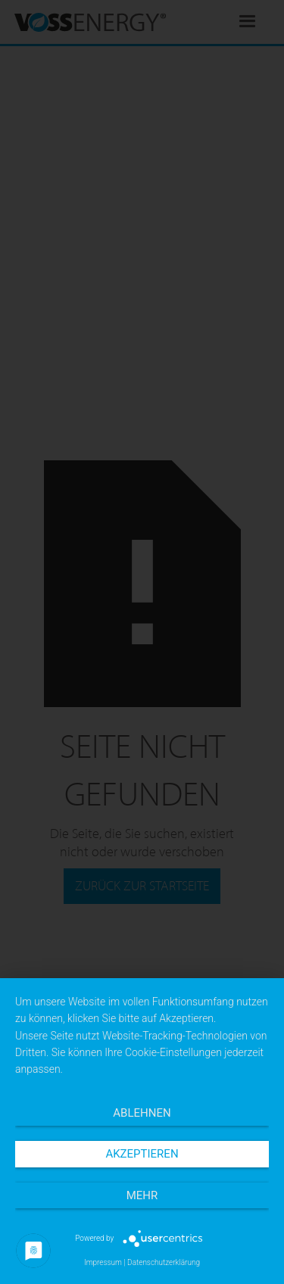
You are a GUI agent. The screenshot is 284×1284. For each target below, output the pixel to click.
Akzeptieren (141, 1154)
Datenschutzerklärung (163, 1262)
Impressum (103, 1262)
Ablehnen (141, 1113)
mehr (142, 1195)
